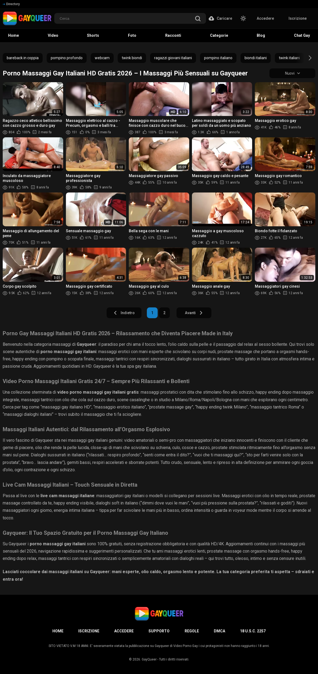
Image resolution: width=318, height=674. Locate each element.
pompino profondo (67, 58)
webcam (102, 58)
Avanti (194, 313)
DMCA (219, 631)
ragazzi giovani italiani (173, 58)
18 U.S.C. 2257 (253, 631)
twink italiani (289, 58)
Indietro (124, 313)
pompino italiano (218, 58)
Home (57, 631)
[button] (305, 58)
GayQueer (149, 659)
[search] (198, 19)
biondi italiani (256, 58)
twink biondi (132, 58)
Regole (192, 631)
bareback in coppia (23, 58)
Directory (11, 4)
